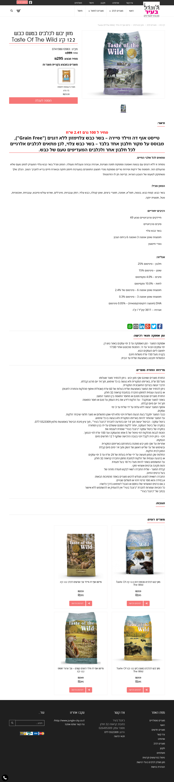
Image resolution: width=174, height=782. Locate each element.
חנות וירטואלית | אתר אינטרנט (66, 777)
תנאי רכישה (119, 726)
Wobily (97, 777)
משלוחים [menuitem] (78, 2)
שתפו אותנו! (70, 714)
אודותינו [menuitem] (115, 2)
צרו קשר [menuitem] (129, 2)
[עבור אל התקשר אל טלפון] (5, 778)
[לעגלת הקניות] (18, 11)
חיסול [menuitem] (91, 2)
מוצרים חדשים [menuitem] (158, 720)
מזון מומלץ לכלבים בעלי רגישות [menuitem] (151, 752)
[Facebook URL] (30, 2)
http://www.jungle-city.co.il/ (69, 711)
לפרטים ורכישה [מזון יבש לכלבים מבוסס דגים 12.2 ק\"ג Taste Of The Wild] (137, 598)
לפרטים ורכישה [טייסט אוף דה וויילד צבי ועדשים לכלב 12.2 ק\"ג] (84, 598)
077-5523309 (111, 722)
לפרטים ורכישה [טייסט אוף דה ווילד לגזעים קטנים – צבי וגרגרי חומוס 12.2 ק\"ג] (137, 680)
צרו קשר (81, 714)
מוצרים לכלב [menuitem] (116, 10)
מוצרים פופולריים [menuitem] (157, 711)
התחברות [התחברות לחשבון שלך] (22, 2)
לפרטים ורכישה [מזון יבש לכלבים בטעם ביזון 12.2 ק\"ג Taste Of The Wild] (30, 598)
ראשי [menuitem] (131, 10)
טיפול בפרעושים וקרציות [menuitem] (154, 748)
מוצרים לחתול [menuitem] (96, 10)
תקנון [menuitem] (103, 2)
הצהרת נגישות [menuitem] (158, 757)
